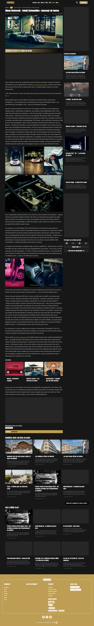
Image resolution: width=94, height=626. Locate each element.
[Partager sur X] (73, 243)
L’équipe (50, 587)
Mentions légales (52, 591)
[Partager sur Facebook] (67, 243)
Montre (43, 2)
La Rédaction (60, 13)
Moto (46, 2)
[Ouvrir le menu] (77, 2)
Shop (57, 2)
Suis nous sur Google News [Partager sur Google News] (76, 251)
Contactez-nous (52, 589)
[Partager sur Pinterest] (79, 243)
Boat (50, 2)
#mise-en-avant (9, 427)
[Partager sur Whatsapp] (86, 243)
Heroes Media (51, 593)
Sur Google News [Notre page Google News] (75, 587)
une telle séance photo (40, 84)
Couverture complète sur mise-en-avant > (77, 503)
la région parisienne (20, 337)
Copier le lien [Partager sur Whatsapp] (76, 247)
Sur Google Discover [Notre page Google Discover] (76, 589)
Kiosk (53, 2)
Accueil (6, 7)
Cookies (50, 595)
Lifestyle (34, 2)
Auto (39, 2)
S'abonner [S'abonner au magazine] (83, 2)
